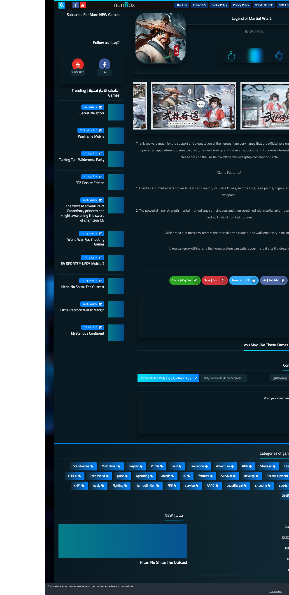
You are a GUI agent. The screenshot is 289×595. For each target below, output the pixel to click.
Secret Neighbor (47, 113)
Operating (97, 450)
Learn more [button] (245, 591)
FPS (125, 460)
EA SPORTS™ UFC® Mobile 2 (37, 263)
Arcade (120, 450)
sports (238, 460)
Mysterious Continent (42, 333)
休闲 (32, 460)
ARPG (166, 460)
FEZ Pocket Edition (44, 182)
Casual (243, 440)
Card (129, 440)
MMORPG (261, 460)
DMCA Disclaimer (244, 5)
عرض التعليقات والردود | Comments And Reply (122, 352)
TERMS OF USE (219, 5)
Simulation (152, 440)
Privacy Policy (196, 5)
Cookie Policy (174, 5)
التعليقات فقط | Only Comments (177, 352)
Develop (204, 450)
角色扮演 (243, 469)
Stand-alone (36, 440)
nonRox (241, 581)
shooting (216, 460)
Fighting (73, 460)
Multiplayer (64, 440)
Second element (232, 450)
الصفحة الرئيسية (250, 501)
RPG (200, 440)
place (75, 450)
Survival (181, 450)
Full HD (27, 450)
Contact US (154, 5)
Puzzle (110, 440)
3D (139, 450)
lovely (51, 460)
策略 (265, 469)
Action (264, 440)
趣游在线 (212, 31)
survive (145, 460)
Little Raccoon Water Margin (37, 310)
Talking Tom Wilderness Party (36, 159)
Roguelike (261, 450)
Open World (52, 450)
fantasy (159, 450)
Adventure (178, 440)
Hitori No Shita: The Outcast (37, 286)
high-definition (100, 460)
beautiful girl (190, 460)
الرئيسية (264, 5)
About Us (137, 5)
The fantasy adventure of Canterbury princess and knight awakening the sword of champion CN (37, 213)
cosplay (89, 440)
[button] (271, 590)
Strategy (221, 440)
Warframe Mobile (46, 136)
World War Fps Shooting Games (40, 242)
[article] (139, 299)
